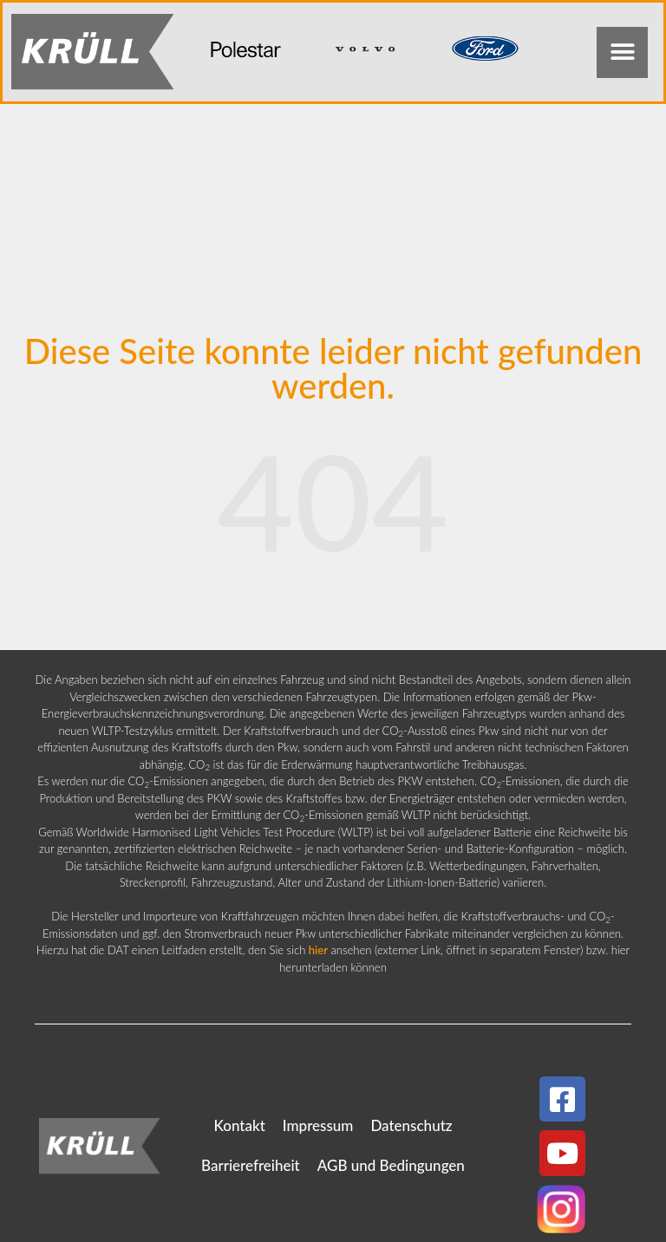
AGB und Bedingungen (391, 1165)
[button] (622, 52)
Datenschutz (411, 1125)
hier (318, 950)
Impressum (318, 1125)
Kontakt (238, 1125)
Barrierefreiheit (250, 1165)
